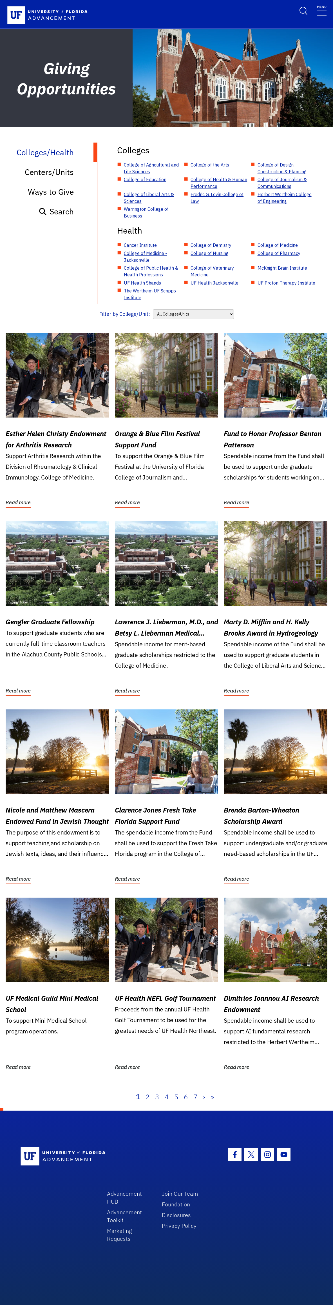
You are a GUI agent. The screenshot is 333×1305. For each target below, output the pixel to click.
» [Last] (212, 1096)
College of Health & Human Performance (219, 183)
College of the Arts (210, 165)
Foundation (176, 1204)
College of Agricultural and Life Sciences (151, 168)
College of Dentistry (211, 245)
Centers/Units (49, 172)
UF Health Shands (142, 283)
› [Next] (204, 1096)
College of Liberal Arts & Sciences (149, 198)
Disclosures (176, 1215)
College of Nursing (210, 253)
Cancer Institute (140, 245)
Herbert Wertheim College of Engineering (285, 198)
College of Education (145, 179)
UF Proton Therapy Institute (286, 283)
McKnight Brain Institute (282, 268)
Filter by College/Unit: (124, 314)
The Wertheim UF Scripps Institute (150, 294)
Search (56, 211)
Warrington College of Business (146, 212)
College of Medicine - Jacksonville (145, 256)
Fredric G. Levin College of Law (217, 198)
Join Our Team (180, 1193)
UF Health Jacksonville (214, 283)
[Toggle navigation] (322, 10)
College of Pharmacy (279, 253)
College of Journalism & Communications (282, 183)
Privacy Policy (179, 1225)
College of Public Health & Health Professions (151, 271)
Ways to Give (51, 192)
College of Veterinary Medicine (212, 271)
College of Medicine (278, 245)
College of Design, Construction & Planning (282, 168)
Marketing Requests (119, 1234)
